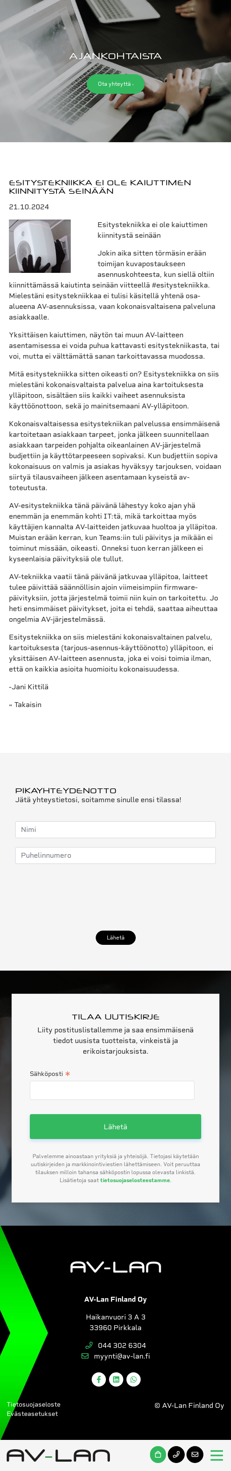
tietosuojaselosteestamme (135, 1180)
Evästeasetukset (32, 1413)
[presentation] (82, 897)
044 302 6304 (115, 1345)
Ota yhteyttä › (116, 84)
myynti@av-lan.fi (115, 1356)
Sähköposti (50, 1074)
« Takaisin (25, 704)
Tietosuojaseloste (34, 1404)
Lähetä (116, 938)
